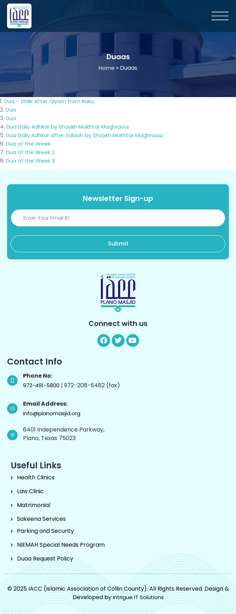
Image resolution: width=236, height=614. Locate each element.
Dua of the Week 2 (30, 152)
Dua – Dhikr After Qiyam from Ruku (52, 101)
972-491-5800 (42, 385)
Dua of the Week (28, 143)
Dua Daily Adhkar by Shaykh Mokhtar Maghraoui (71, 126)
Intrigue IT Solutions (138, 597)
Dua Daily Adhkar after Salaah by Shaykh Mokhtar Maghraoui (87, 135)
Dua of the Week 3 (30, 160)
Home (107, 68)
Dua (14, 109)
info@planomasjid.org (51, 413)
